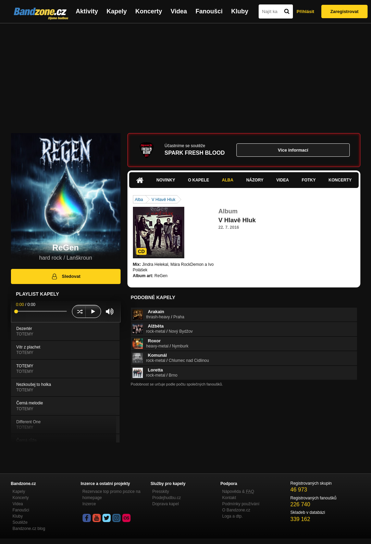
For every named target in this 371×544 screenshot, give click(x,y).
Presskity (160, 491)
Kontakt (229, 497)
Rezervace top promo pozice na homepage (111, 494)
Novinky (166, 180)
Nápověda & (238, 491)
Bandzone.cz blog (29, 528)
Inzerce (89, 503)
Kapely (117, 11)
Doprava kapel (165, 503)
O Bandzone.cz (236, 510)
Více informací (293, 150)
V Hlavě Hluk (163, 199)
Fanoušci (209, 11)
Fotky (309, 180)
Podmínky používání (241, 503)
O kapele (198, 180)
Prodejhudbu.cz (166, 497)
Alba (227, 180)
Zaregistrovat (344, 11)
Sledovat (66, 276)
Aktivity (87, 11)
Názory (254, 180)
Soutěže (20, 522)
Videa (179, 11)
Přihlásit (305, 11)
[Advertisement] (185, 75)
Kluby (239, 11)
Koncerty (148, 11)
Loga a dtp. (232, 516)
